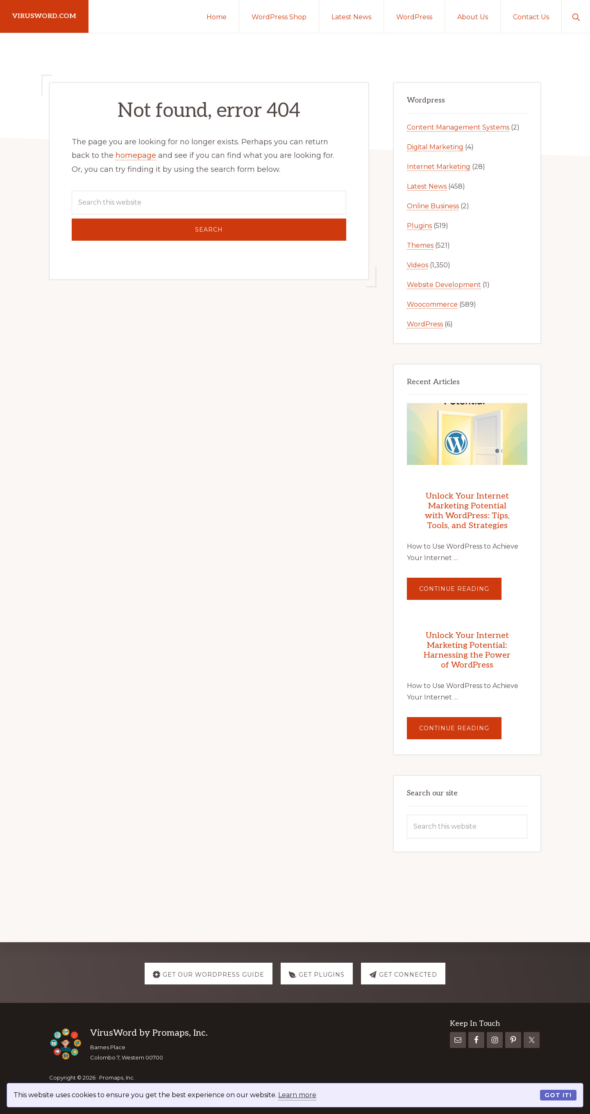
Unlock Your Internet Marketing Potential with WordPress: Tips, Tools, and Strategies (467, 511)
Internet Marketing (438, 167)
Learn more (297, 1095)
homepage (136, 155)
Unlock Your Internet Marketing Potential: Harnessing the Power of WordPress (467, 650)
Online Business (433, 206)
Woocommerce (432, 304)
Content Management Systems (458, 127)
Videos (417, 265)
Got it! (558, 1095)
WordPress (425, 324)
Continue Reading (460, 592)
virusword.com (44, 16)
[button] (576, 16)
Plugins (419, 226)
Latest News (427, 186)
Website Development (444, 285)
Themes (420, 245)
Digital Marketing (435, 147)
